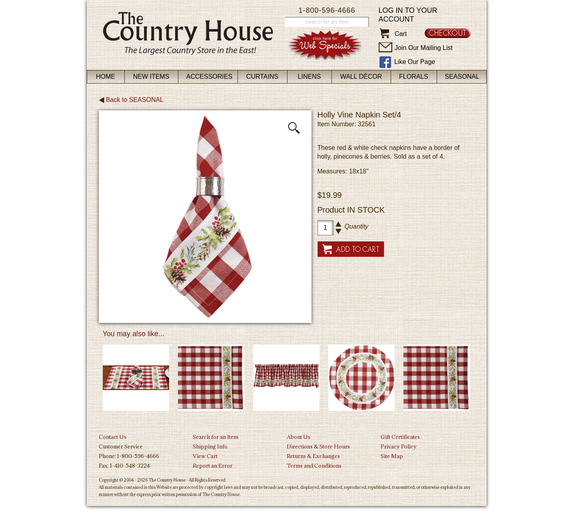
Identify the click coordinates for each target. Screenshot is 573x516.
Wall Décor (361, 76)
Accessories (209, 76)
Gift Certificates (400, 436)
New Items (151, 76)
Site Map (392, 456)
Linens (309, 76)
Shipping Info (210, 446)
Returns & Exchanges (313, 456)
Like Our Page (414, 61)
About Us (298, 436)
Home (105, 76)
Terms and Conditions (314, 465)
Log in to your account (408, 14)
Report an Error (212, 465)
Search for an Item (215, 436)
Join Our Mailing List (424, 47)
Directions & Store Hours (318, 446)
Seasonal (462, 76)
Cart (401, 33)
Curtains (262, 76)
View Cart (205, 456)
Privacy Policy (399, 446)
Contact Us (112, 436)
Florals (413, 76)
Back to (131, 99)
